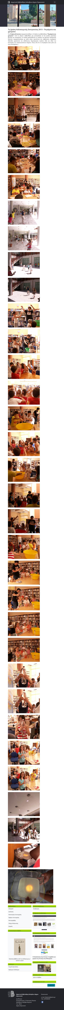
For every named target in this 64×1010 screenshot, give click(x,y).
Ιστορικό (11, 909)
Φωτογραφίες (12, 920)
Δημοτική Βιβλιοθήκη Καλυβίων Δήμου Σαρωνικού (27, 2)
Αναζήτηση (36, 909)
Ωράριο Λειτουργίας (14, 917)
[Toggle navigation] (55, 2)
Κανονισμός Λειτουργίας (15, 914)
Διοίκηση (11, 911)
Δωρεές (10, 926)
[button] (24, 58)
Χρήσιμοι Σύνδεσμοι (14, 969)
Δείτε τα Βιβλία (37, 977)
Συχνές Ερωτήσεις (13, 967)
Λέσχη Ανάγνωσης (13, 923)
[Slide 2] (33, 25)
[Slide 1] (31, 25)
